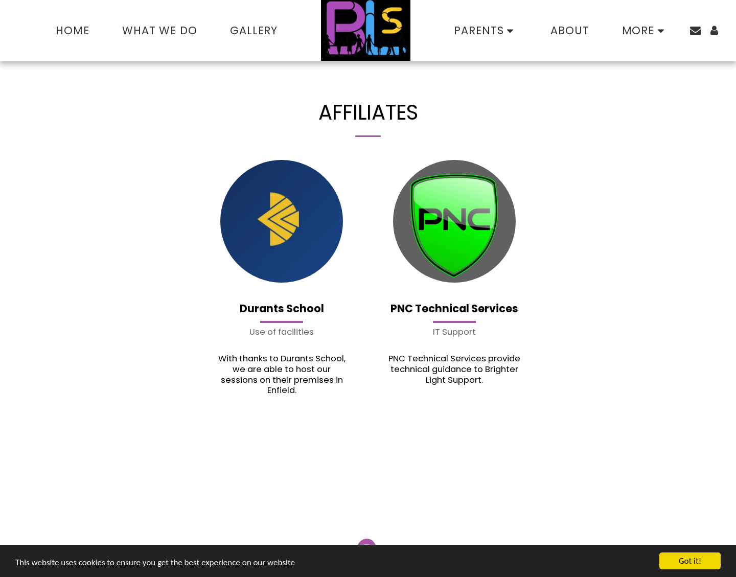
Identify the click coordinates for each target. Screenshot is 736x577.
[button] (486, 30)
